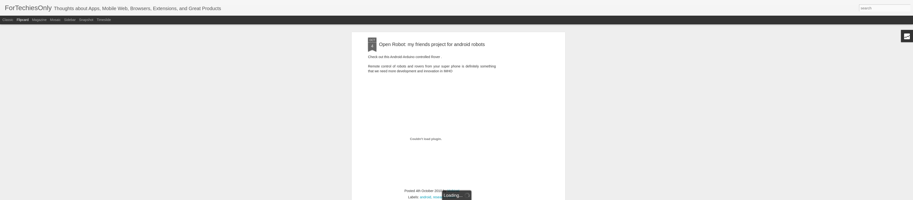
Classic (7, 20)
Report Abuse (508, 197)
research (439, 179)
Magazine (39, 20)
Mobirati (453, 173)
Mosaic (55, 20)
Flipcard (23, 20)
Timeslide (104, 20)
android (425, 179)
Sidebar (70, 20)
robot (452, 179)
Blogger (493, 197)
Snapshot (86, 20)
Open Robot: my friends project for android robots (432, 26)
